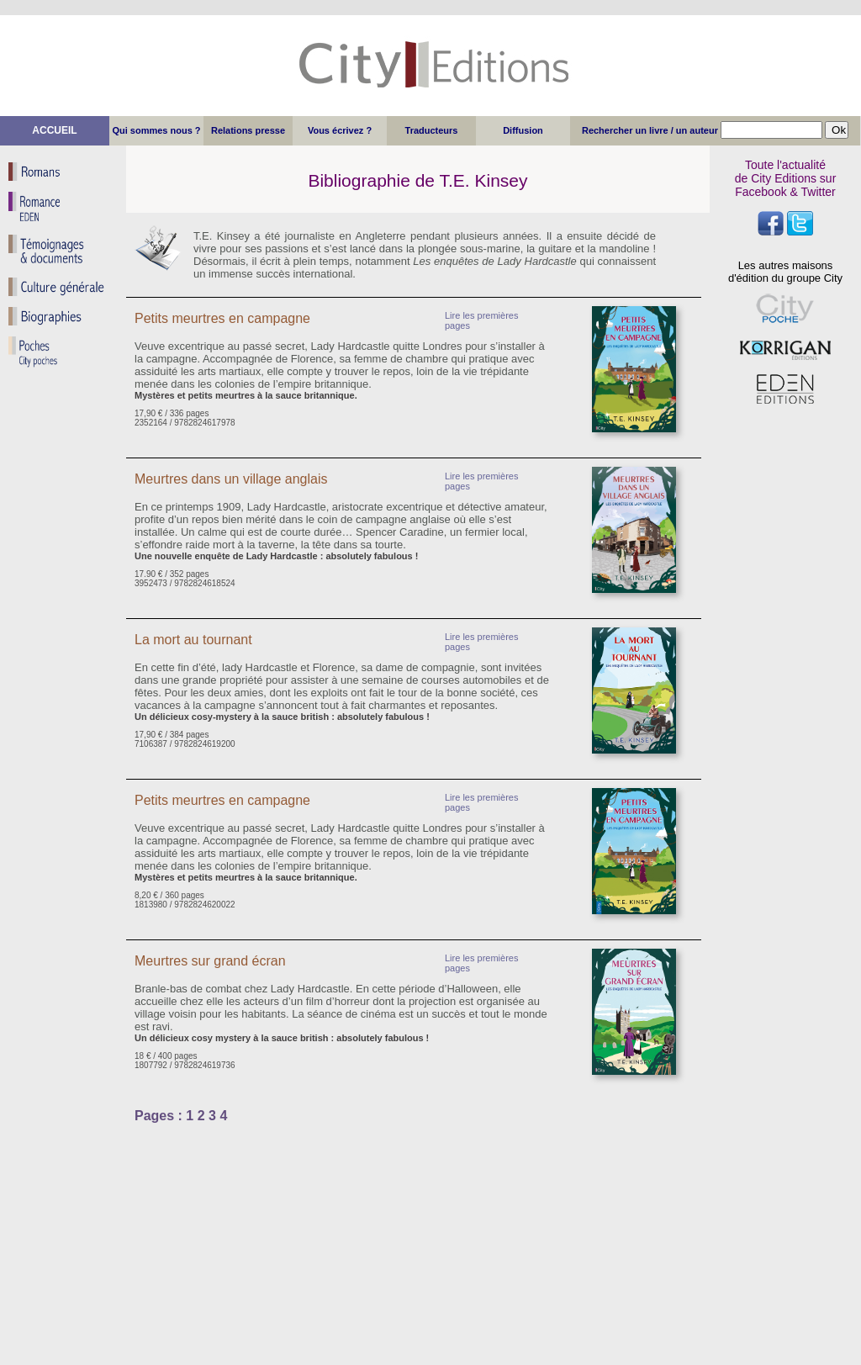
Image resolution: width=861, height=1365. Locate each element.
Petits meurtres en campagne (222, 318)
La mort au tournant (193, 639)
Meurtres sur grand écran (210, 961)
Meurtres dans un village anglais (231, 479)
